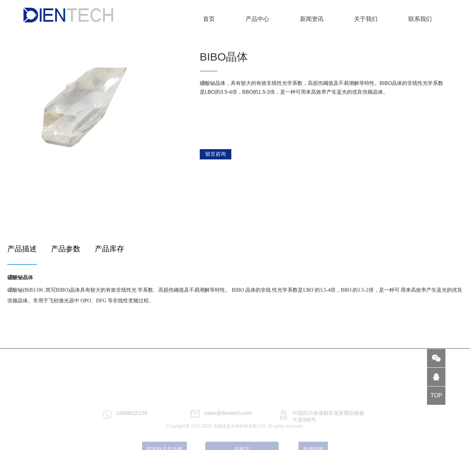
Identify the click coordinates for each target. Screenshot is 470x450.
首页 (209, 19)
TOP (436, 395)
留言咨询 (215, 154)
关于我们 (365, 19)
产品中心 (257, 19)
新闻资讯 (311, 19)
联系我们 (420, 19)
